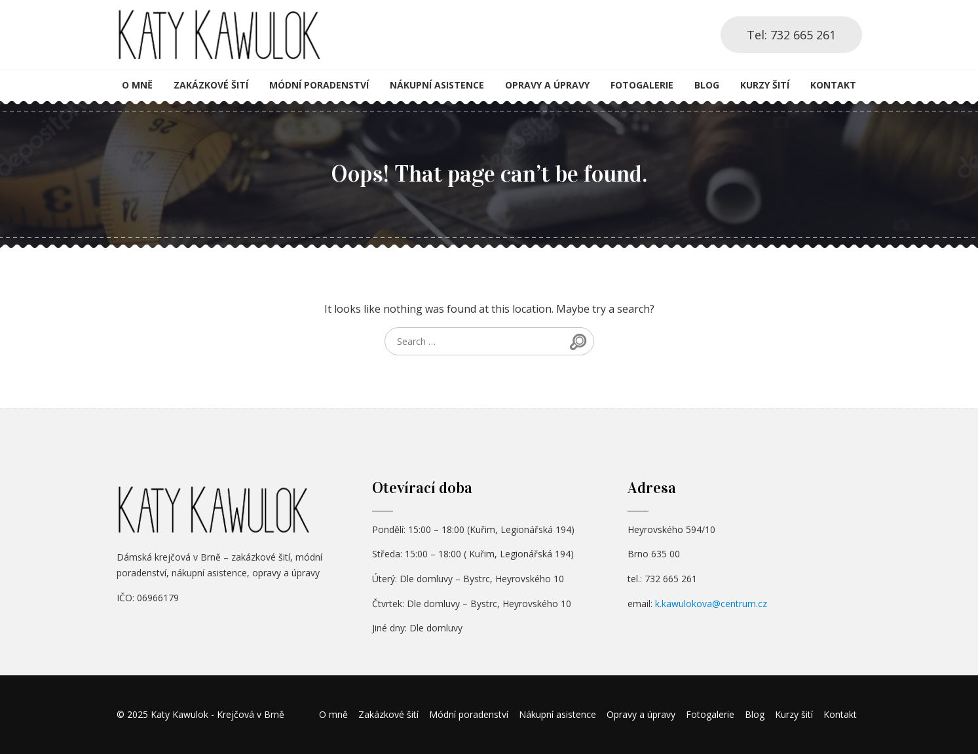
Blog (706, 85)
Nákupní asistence (437, 85)
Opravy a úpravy (547, 85)
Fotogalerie (642, 85)
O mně (137, 85)
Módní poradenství (319, 85)
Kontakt (833, 85)
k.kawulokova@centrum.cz (711, 603)
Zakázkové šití (211, 85)
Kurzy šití (764, 85)
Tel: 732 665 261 (791, 35)
